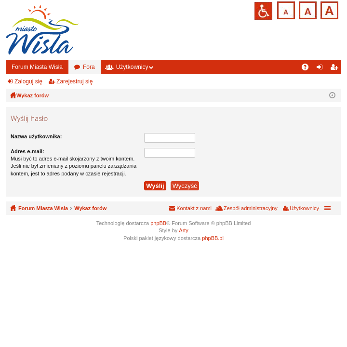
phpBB (158, 223)
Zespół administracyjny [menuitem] (251, 208)
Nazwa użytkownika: (36, 136)
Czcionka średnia (307, 9)
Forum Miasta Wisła (37, 67)
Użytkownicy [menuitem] (304, 208)
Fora (89, 67)
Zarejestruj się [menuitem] (336, 69)
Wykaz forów (90, 208)
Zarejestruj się (74, 81)
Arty (183, 230)
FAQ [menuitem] (308, 69)
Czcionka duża (328, 9)
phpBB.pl (213, 238)
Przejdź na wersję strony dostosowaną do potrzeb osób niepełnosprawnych (263, 11)
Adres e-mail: (27, 151)
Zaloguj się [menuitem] (322, 69)
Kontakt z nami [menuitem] (194, 208)
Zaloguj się (28, 81)
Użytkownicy (132, 67)
